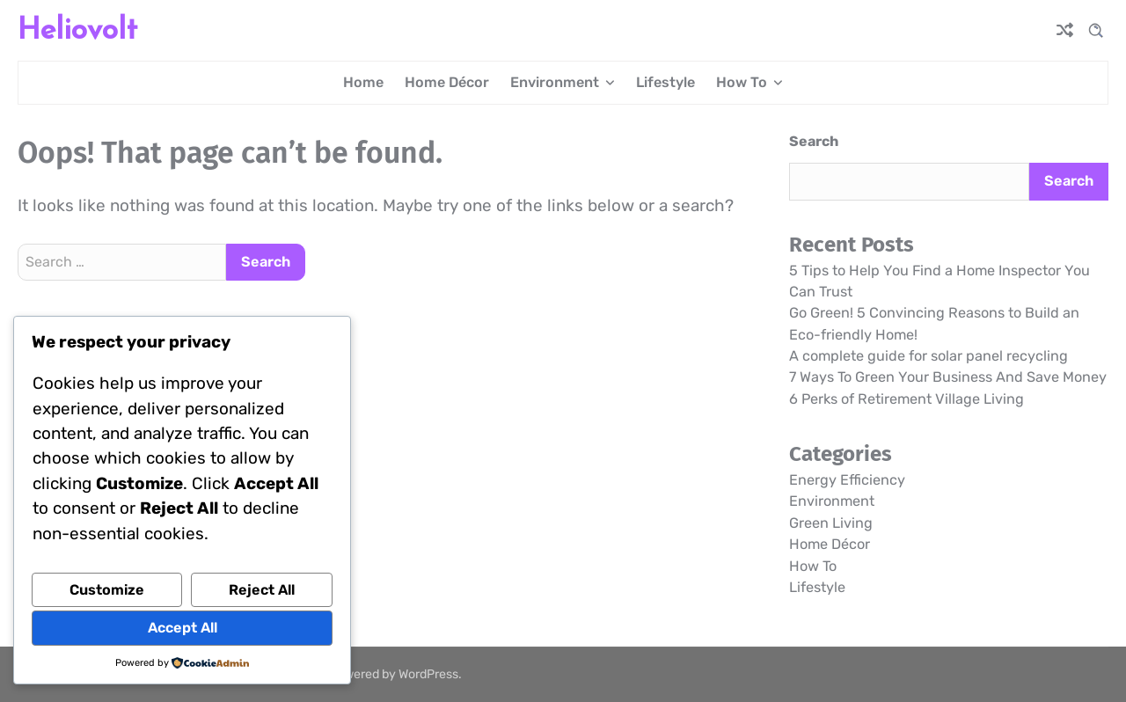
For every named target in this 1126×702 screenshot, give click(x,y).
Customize (106, 589)
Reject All (262, 589)
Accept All (182, 627)
